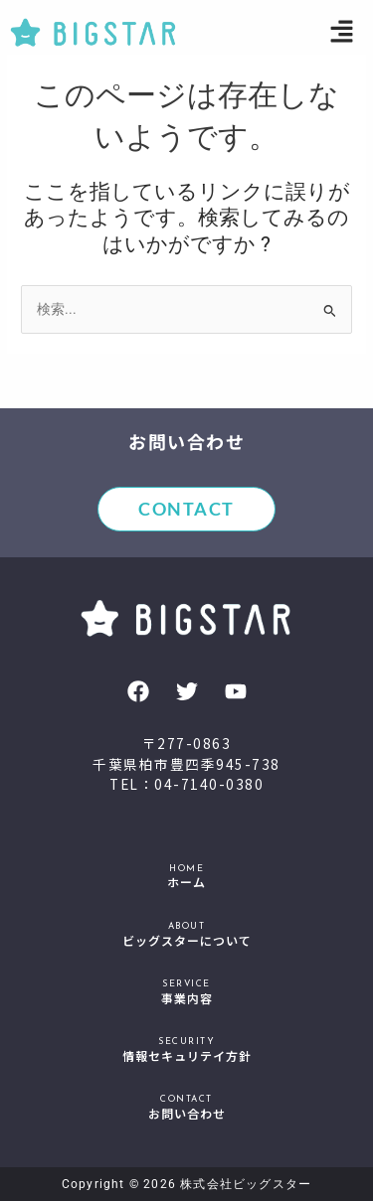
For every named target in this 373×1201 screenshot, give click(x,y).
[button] (342, 33)
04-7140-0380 (209, 784)
